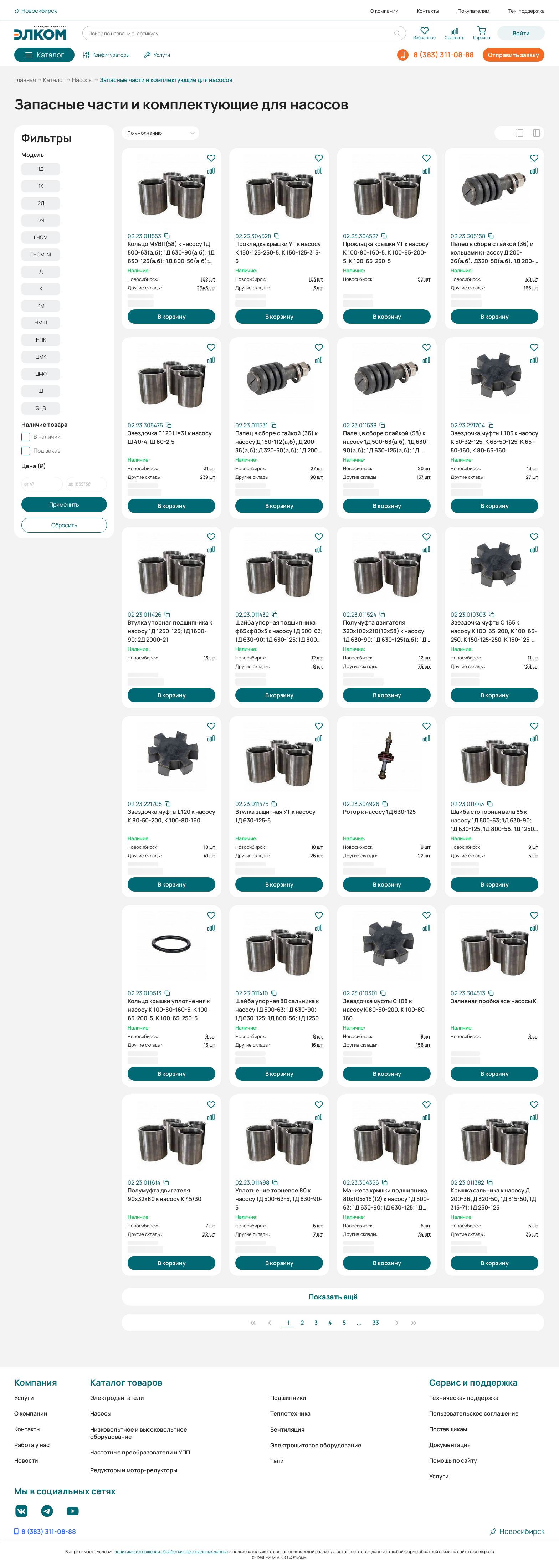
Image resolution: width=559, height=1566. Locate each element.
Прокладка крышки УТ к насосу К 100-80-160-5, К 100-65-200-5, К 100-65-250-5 (386, 251)
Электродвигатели (117, 1397)
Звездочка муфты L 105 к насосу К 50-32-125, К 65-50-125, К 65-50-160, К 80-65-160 (494, 441)
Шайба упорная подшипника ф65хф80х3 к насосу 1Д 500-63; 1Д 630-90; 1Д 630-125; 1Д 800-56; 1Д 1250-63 (279, 630)
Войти (521, 33)
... (359, 1322)
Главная (25, 80)
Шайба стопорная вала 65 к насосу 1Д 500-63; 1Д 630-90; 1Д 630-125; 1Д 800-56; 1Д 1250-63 (494, 819)
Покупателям (473, 11)
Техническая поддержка (463, 1397)
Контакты (428, 11)
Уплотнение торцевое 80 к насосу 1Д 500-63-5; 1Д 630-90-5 (279, 1198)
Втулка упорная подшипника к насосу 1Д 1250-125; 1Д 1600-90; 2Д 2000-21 (170, 630)
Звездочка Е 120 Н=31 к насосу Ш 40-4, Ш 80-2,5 (170, 437)
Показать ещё (333, 1296)
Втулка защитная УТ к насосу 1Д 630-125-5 (275, 816)
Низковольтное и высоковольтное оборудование (138, 1433)
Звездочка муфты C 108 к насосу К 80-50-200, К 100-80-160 (385, 1009)
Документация (450, 1444)
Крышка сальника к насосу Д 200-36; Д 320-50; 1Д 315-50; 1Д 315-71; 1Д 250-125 (493, 1198)
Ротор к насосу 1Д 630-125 (379, 812)
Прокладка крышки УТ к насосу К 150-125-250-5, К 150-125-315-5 (278, 251)
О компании (384, 11)
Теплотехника (290, 1413)
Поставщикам (448, 1429)
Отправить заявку (513, 55)
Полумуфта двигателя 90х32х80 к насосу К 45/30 (164, 1194)
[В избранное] (211, 158)
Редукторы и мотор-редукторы (133, 1470)
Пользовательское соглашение (474, 1413)
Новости (26, 1460)
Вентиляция (287, 1429)
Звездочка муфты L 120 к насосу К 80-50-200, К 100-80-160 (171, 816)
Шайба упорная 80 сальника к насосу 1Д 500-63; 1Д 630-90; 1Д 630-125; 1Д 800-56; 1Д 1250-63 (278, 1009)
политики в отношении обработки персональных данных (171, 1552)
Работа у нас (32, 1444)
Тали (277, 1460)
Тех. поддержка (526, 11)
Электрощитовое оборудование (315, 1445)
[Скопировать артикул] (149, 236)
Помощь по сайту (453, 1460)
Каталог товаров (126, 1382)
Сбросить (64, 535)
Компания (35, 1382)
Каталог (54, 80)
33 (376, 1322)
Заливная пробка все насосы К (494, 1001)
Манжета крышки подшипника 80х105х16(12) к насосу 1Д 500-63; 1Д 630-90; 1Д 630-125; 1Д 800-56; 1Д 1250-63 (386, 1198)
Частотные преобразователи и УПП (140, 1452)
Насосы (82, 80)
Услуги (24, 1397)
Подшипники (288, 1397)
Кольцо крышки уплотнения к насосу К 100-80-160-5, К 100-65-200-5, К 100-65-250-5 (169, 1009)
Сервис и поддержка (473, 1382)
